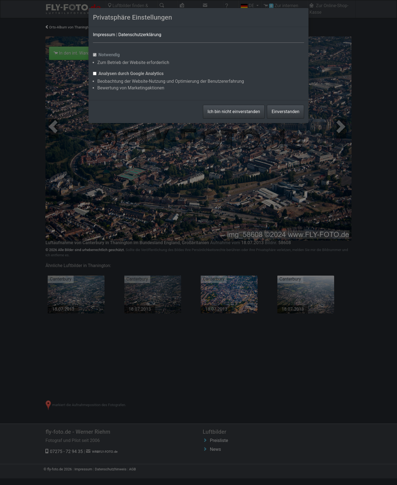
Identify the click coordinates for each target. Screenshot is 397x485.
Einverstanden (285, 111)
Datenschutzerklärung (139, 34)
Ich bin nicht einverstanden (234, 111)
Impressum (104, 34)
